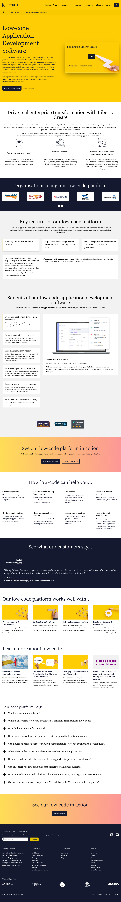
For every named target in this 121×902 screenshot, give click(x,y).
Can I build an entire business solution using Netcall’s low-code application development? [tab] (56, 743)
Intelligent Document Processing (12, 863)
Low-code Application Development (13, 853)
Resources (64, 853)
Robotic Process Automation (11, 860)
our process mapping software (85, 127)
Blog (62, 858)
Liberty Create (35, 60)
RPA (29, 159)
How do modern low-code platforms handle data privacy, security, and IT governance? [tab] (55, 774)
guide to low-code (9, 79)
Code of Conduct (96, 870)
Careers (93, 863)
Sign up (34, 839)
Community (94, 865)
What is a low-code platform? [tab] (24, 713)
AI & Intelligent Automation (11, 865)
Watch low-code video (50, 461)
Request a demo (28, 88)
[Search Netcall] (116, 5)
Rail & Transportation (39, 865)
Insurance (35, 860)
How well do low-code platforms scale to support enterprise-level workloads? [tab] (49, 759)
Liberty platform (15, 12)
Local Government (37, 855)
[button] (92, 57)
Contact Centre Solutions (10, 855)
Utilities (34, 868)
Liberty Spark (107, 528)
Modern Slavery (95, 868)
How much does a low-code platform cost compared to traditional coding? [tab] (48, 736)
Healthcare (35, 853)
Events (93, 855)
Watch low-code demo (12, 88)
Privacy (100, 895)
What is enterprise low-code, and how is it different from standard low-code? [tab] (49, 720)
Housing (34, 858)
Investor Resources (97, 860)
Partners (93, 858)
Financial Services (37, 863)
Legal (92, 895)
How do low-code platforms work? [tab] (26, 728)
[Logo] (10, 5)
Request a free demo (71, 461)
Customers (64, 855)
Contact (116, 895)
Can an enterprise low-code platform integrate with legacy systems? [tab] (44, 766)
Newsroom (94, 853)
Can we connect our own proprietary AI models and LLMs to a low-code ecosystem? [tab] (53, 782)
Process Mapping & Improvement (12, 858)
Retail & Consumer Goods (40, 870)
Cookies (107, 895)
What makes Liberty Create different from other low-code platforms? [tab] (45, 751)
